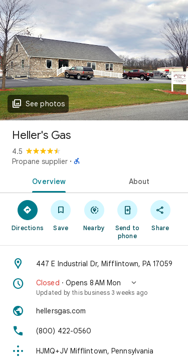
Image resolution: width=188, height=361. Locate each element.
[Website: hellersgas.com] (94, 311)
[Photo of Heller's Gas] (94, 60)
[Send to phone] (127, 219)
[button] (94, 287)
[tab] (47, 180)
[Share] (160, 215)
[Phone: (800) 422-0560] (94, 331)
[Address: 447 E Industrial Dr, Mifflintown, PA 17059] (94, 264)
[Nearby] (93, 215)
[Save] (60, 215)
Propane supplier (40, 161)
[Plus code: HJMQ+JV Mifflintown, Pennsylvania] (94, 351)
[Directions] (27, 215)
